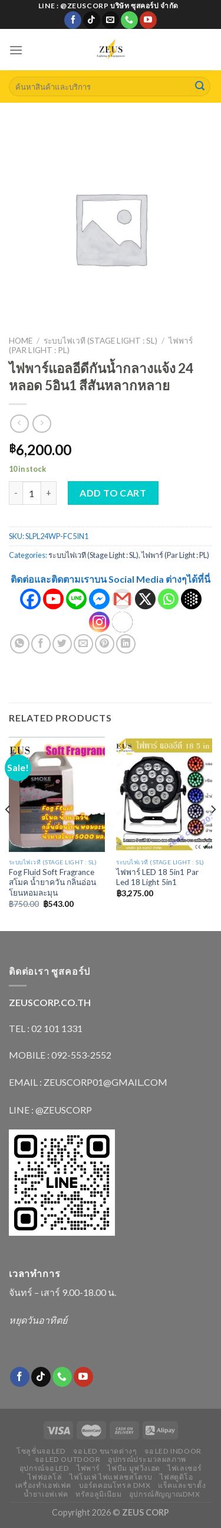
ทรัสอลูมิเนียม (98, 1494)
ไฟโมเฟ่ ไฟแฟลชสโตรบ (111, 1477)
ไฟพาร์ (88, 1468)
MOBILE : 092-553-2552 (60, 1054)
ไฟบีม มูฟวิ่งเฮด (133, 1468)
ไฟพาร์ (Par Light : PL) (175, 555)
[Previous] (8, 833)
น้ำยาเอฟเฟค (46, 1494)
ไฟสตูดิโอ (176, 1477)
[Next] (213, 833)
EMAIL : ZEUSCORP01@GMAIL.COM (88, 1082)
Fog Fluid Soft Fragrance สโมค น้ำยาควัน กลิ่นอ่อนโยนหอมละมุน (52, 882)
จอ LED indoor (173, 1451)
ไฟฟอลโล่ (45, 1477)
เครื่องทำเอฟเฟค (43, 1485)
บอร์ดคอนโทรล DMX (115, 1485)
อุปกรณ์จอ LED (44, 1468)
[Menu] (16, 49)
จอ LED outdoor (68, 1459)
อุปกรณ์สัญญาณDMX (164, 1494)
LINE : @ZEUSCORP (50, 1109)
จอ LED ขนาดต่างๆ (105, 1451)
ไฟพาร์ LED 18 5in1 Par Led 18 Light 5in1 (157, 877)
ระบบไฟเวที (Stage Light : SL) (100, 340)
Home (20, 340)
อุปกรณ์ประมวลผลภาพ (147, 1459)
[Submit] (200, 87)
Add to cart (113, 492)
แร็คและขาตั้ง (182, 1485)
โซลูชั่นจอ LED (41, 1451)
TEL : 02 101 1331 (46, 1028)
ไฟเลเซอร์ (184, 1468)
